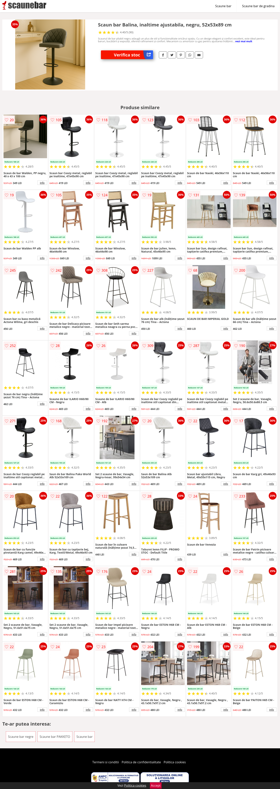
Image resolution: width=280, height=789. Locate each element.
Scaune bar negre (20, 737)
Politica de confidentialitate (141, 762)
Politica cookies (175, 762)
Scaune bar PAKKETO (55, 737)
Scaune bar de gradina (258, 6)
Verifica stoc (133, 54)
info (42, 182)
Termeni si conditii (105, 762)
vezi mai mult (243, 41)
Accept (156, 785)
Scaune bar (223, 6)
